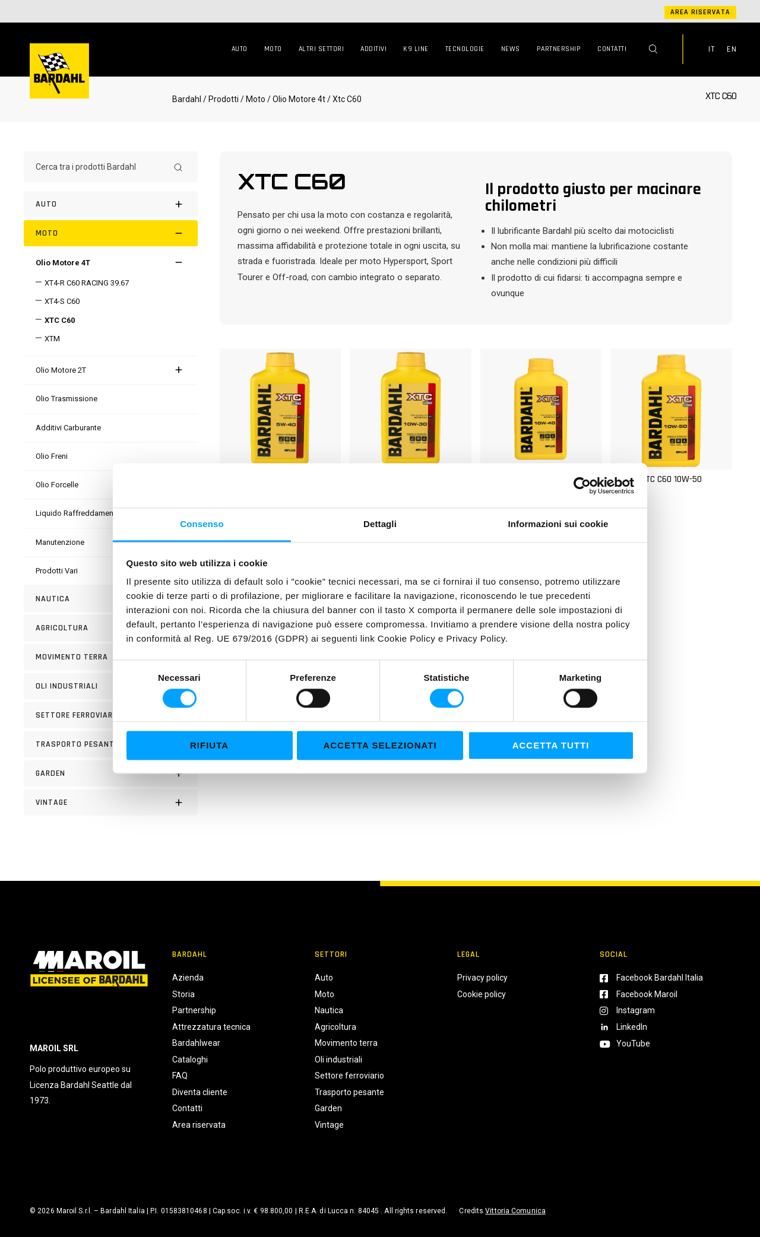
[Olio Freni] (52, 456)
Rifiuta (209, 745)
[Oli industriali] (111, 686)
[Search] (178, 166)
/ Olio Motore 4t (295, 99)
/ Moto (252, 99)
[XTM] (48, 338)
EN (731, 49)
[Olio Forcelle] (57, 484)
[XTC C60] (55, 320)
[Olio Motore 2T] (61, 370)
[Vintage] (111, 802)
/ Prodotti (221, 99)
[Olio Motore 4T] (63, 262)
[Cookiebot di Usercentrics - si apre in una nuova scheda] (582, 485)
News (510, 49)
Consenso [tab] (201, 524)
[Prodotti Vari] (57, 570)
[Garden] (111, 773)
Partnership (559, 49)
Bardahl (186, 99)
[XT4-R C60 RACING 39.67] (82, 282)
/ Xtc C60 (343, 99)
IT (711, 49)
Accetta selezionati (379, 745)
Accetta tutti (551, 745)
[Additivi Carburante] (68, 427)
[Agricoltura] (111, 628)
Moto (273, 49)
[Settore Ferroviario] (111, 715)
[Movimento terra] (111, 657)
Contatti (611, 49)
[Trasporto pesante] (111, 744)
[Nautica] (111, 599)
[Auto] (111, 204)
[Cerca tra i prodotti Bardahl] (100, 166)
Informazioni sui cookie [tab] (558, 524)
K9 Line (416, 49)
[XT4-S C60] (58, 301)
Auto (240, 49)
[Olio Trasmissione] (66, 398)
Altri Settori (321, 49)
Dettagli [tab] (380, 524)
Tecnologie (464, 49)
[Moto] (111, 233)
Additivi (373, 49)
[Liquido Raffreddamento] (78, 513)
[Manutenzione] (60, 542)
